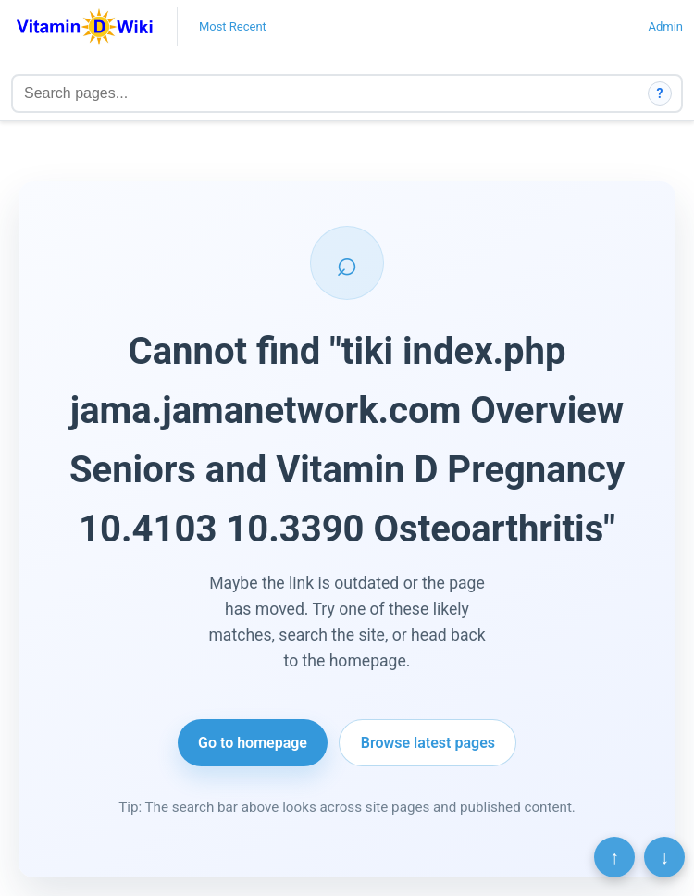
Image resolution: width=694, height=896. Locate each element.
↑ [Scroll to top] (614, 857)
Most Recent (232, 26)
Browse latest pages (428, 743)
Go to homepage (252, 743)
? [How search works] (660, 93)
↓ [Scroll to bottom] (664, 857)
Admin (665, 26)
